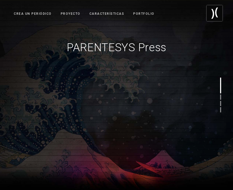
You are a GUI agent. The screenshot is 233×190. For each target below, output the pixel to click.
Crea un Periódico (33, 14)
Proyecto (70, 14)
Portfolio (143, 14)
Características (106, 14)
